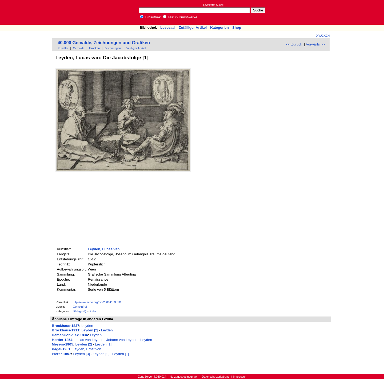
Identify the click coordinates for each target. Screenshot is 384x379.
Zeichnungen (112, 48)
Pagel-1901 (61, 349)
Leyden (87, 326)
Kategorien (219, 28)
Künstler (63, 48)
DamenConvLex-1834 (70, 335)
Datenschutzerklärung (216, 376)
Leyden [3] (81, 354)
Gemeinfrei (80, 306)
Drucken (323, 35)
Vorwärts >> (315, 44)
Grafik (92, 311)
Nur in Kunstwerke (180, 17)
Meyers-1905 (62, 344)
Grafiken (94, 48)
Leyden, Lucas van (103, 249)
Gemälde (79, 48)
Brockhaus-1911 (65, 330)
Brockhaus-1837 (65, 326)
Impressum (240, 376)
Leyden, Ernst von (87, 349)
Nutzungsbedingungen (184, 376)
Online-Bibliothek (25, 12)
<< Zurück (294, 44)
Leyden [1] (103, 344)
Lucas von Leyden (89, 340)
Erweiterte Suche (213, 4)
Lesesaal (167, 28)
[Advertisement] (359, 12)
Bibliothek (150, 17)
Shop (236, 28)
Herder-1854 (62, 340)
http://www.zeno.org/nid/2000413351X (97, 302)
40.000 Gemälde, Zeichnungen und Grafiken (104, 42)
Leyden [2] (89, 330)
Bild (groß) (79, 311)
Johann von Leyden (121, 340)
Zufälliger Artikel (193, 28)
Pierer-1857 (61, 354)
